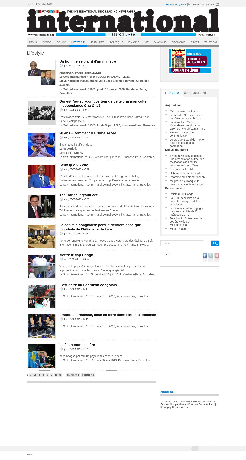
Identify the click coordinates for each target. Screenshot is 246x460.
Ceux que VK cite (73, 165)
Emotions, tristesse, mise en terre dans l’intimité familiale (107, 315)
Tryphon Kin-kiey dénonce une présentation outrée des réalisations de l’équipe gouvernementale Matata (187, 160)
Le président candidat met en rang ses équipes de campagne (187, 142)
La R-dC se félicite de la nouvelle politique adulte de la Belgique (186, 201)
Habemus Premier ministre (186, 173)
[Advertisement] (91, 412)
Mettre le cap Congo (76, 255)
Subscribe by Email (203, 4)
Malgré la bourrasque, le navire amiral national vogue (187, 182)
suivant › (73, 374)
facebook (205, 257)
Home (30, 454)
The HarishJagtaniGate (78, 195)
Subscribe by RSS (175, 4)
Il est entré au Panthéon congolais (88, 285)
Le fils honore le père (77, 345)
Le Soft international (123, 22)
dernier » (88, 374)
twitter (210, 257)
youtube (216, 257)
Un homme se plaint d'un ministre (87, 61)
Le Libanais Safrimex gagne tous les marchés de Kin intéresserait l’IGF (187, 211)
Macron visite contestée (184, 111)
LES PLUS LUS (172, 93)
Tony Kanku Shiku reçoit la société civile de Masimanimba (186, 221)
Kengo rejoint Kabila (182, 169)
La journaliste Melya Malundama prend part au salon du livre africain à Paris (187, 125)
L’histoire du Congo (181, 194)
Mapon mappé (178, 228)
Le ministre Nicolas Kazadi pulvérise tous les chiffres (186, 117)
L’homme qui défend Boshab (187, 177)
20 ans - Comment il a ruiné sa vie (87, 133)
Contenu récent (195, 93)
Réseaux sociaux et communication (182, 134)
